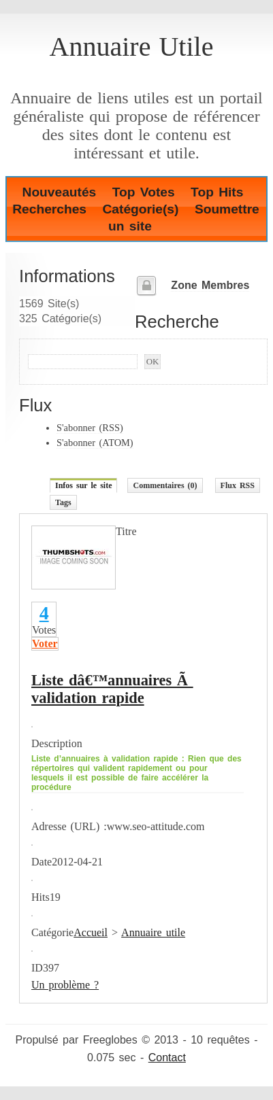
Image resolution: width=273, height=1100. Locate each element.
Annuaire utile (153, 932)
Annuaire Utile (132, 46)
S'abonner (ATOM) (95, 442)
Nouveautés (59, 192)
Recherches (49, 209)
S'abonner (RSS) (90, 427)
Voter (45, 643)
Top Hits (217, 192)
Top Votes (143, 192)
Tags (63, 502)
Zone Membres (210, 285)
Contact (167, 1057)
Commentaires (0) (165, 485)
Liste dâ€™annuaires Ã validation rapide (112, 689)
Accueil (91, 932)
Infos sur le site (83, 485)
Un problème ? (65, 985)
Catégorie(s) (140, 209)
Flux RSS (238, 485)
